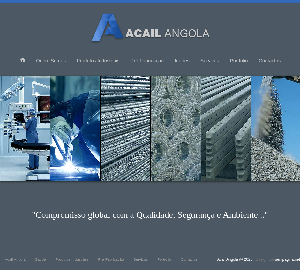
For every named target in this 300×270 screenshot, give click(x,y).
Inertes (182, 60)
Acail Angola (15, 259)
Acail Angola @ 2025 (235, 259)
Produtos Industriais (98, 60)
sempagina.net (287, 259)
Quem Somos (51, 60)
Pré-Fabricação (147, 60)
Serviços (209, 60)
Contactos (270, 60)
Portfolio (239, 60)
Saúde (40, 259)
